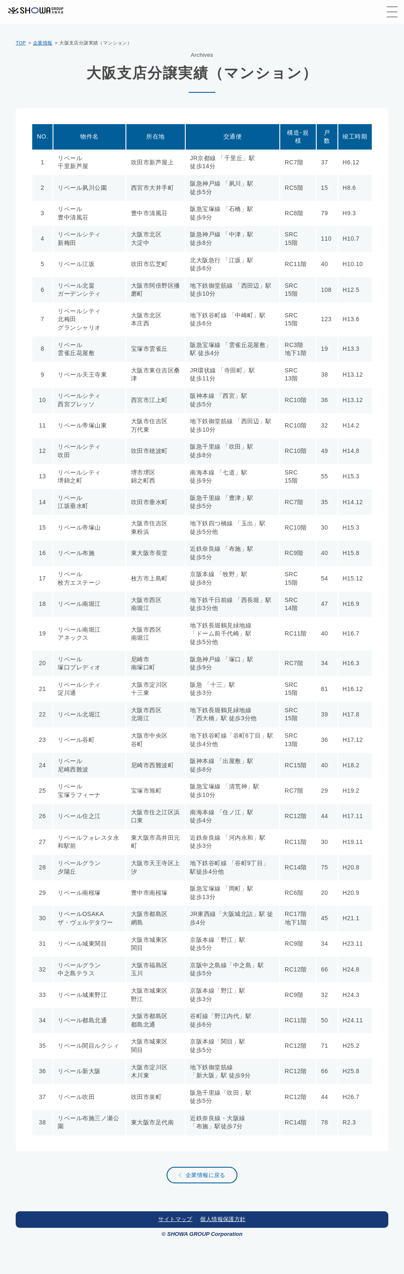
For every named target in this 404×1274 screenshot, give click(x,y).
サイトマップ (175, 1219)
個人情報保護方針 (222, 1219)
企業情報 (43, 42)
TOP (21, 42)
